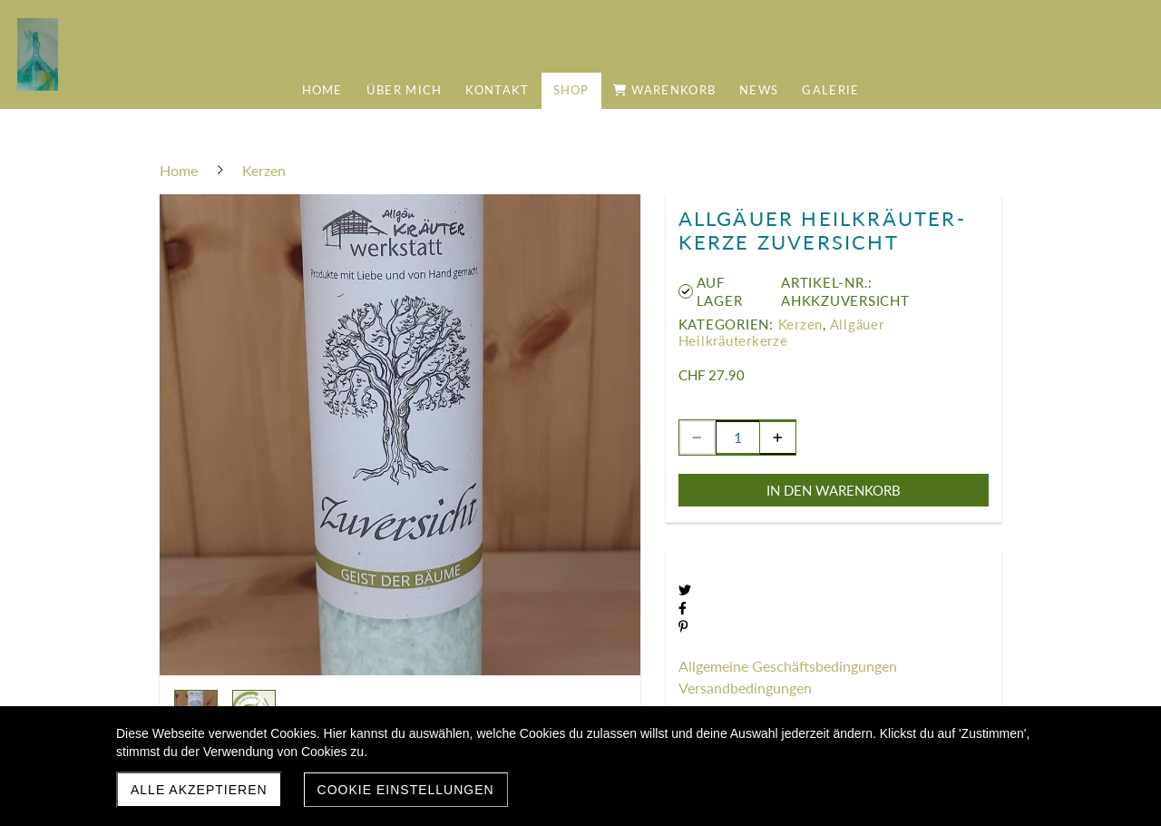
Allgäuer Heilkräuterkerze (781, 332)
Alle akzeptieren (199, 789)
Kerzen (801, 324)
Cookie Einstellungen (405, 789)
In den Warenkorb (833, 490)
